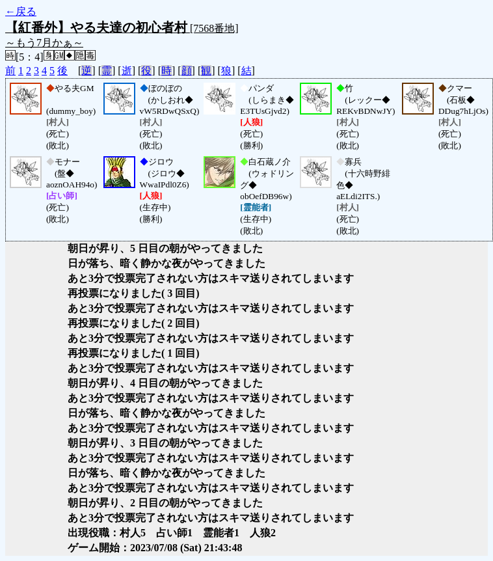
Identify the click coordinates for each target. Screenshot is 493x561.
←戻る (20, 11)
